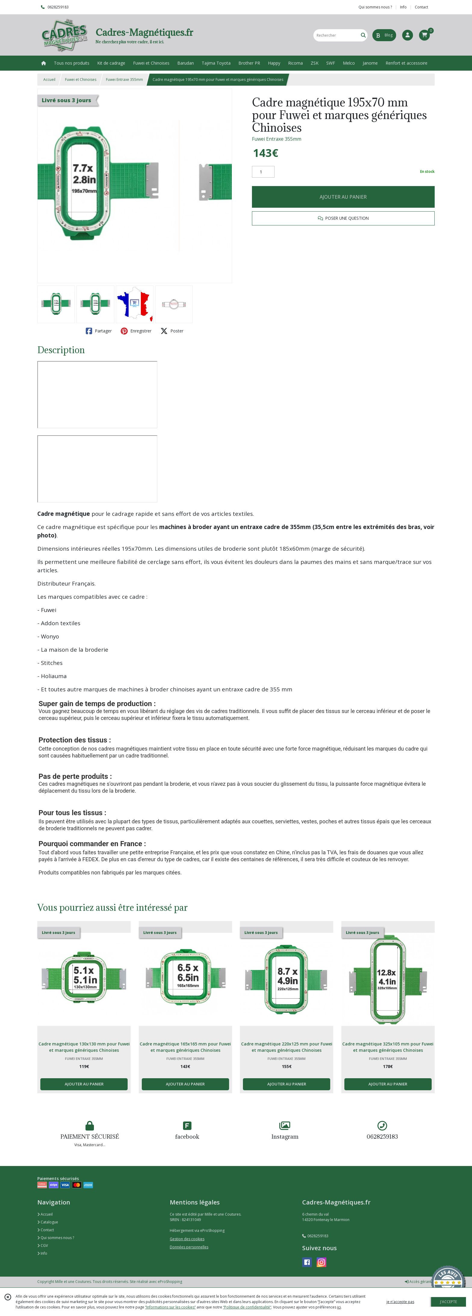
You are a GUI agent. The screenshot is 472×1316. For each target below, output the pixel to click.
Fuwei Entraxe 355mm (124, 79)
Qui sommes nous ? (55, 1237)
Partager (99, 331)
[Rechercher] (363, 35)
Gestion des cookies (187, 1238)
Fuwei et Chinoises (80, 79)
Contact (421, 7)
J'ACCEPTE (448, 1301)
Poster (171, 331)
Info (42, 1253)
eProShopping (170, 1281)
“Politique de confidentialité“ (247, 1307)
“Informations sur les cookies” (170, 1307)
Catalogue (47, 1222)
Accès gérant (418, 1281)
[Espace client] (407, 35)
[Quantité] (263, 172)
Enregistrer (136, 331)
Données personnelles (189, 1247)
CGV (42, 1245)
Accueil (49, 79)
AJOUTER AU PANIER (343, 197)
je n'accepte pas (400, 1301)
